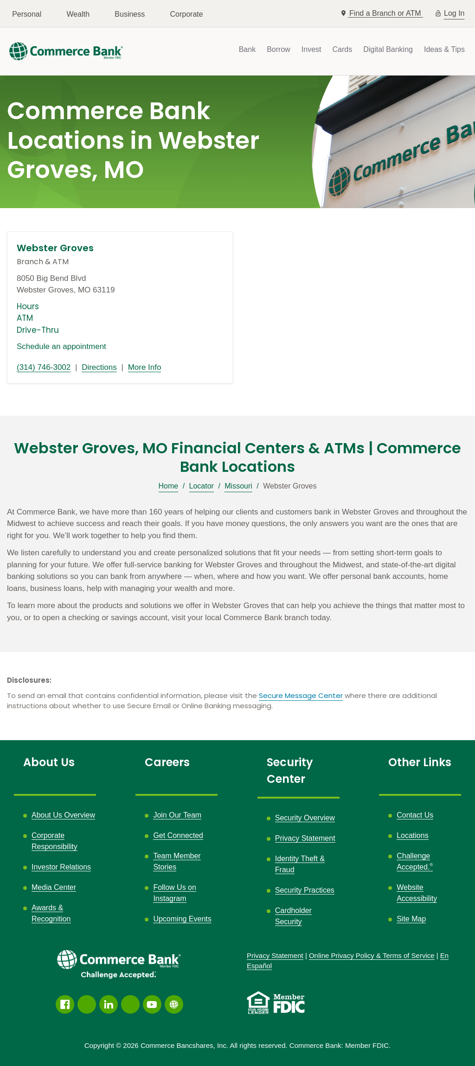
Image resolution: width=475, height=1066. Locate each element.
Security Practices (304, 890)
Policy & (372, 955)
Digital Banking (388, 49)
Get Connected (178, 835)
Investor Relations (61, 867)
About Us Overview (63, 815)
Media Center (54, 887)
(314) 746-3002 (44, 367)
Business (130, 14)
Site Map (411, 919)
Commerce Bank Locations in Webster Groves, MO (133, 140)
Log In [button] (454, 12)
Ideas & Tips (444, 49)
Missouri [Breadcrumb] (238, 486)
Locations (413, 835)
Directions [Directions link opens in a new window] (99, 367)
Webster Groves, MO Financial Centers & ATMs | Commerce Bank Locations (237, 457)
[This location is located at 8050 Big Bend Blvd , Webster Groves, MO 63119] (120, 284)
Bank (247, 49)
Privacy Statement (305, 838)
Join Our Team (177, 815)
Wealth (78, 14)
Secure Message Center (301, 695)
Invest (311, 49)
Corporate (186, 14)
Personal (26, 14)
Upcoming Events (182, 919)
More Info (144, 367)
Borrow (278, 49)
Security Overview (305, 818)
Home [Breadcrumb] (169, 486)
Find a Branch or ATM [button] (386, 13)
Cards (343, 49)
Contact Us (415, 815)
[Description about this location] (237, 565)
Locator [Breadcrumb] (201, 486)
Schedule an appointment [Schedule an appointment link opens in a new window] (61, 346)
